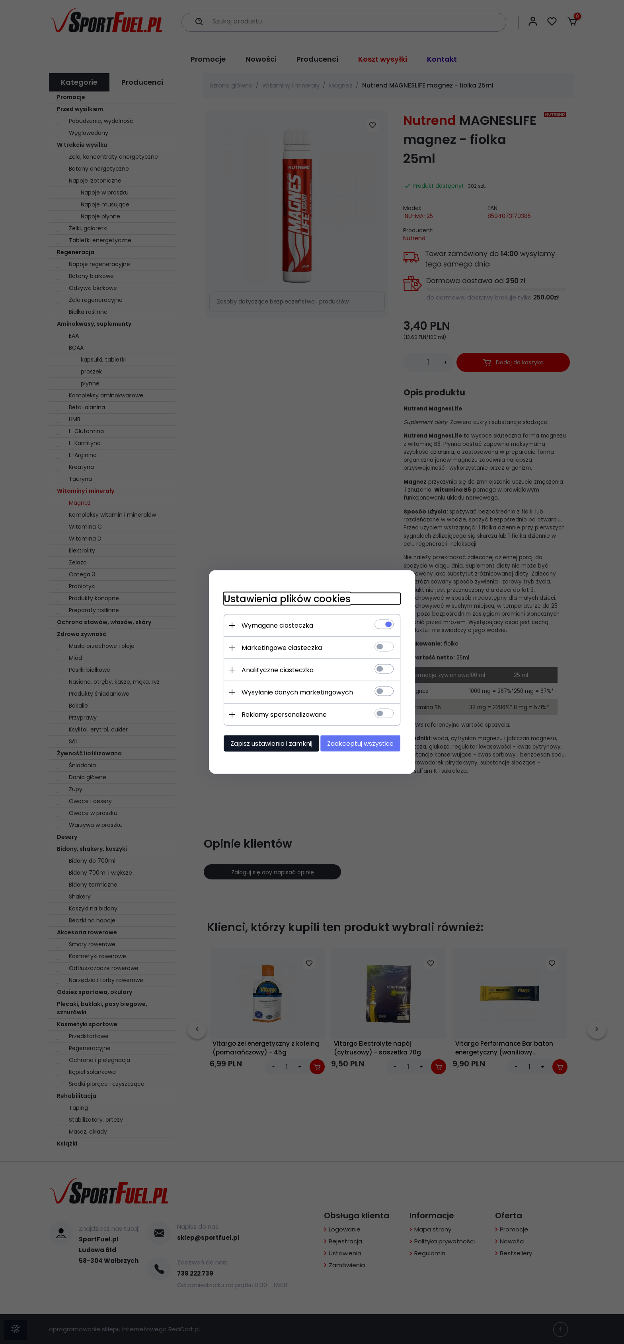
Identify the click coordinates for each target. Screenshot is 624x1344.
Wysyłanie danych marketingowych (294, 691)
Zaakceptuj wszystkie (363, 743)
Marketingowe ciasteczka (278, 647)
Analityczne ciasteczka (274, 669)
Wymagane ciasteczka (274, 625)
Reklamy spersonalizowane (281, 714)
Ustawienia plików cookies (283, 598)
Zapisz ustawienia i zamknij (268, 743)
